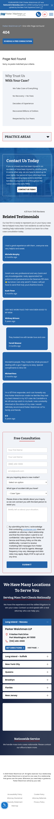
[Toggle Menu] (51, 14)
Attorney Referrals (39, 798)
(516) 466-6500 (15, 641)
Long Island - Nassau (16, 621)
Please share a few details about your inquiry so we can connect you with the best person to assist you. (26, 502)
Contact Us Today (27, 189)
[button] (44, 14)
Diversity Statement (14, 802)
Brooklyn (10, 679)
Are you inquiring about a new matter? (23, 477)
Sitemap (15, 806)
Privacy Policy (39, 802)
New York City (12, 664)
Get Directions (14, 647)
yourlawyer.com (30, 529)
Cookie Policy (39, 794)
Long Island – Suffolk (16, 656)
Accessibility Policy (15, 794)
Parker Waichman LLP (12, 26)
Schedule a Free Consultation (18, 41)
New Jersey (11, 695)
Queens (9, 672)
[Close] (52, 5)
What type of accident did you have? (22, 488)
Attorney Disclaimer (15, 798)
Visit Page (32, 648)
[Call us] (38, 14)
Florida (9, 687)
